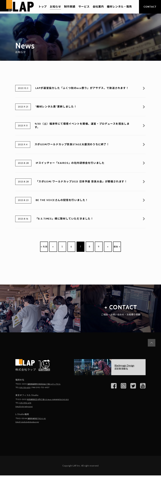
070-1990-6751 (26, 405)
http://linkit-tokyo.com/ (26, 408)
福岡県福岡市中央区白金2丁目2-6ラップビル (47, 384)
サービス (84, 6)
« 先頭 (44, 246)
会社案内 (98, 6)
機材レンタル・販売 (119, 6)
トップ (42, 6)
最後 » (117, 246)
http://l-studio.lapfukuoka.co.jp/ (30, 423)
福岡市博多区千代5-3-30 (39, 420)
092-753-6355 (26, 387)
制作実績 (69, 6)
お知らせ (55, 6)
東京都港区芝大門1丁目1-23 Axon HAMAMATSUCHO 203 (36, 400)
